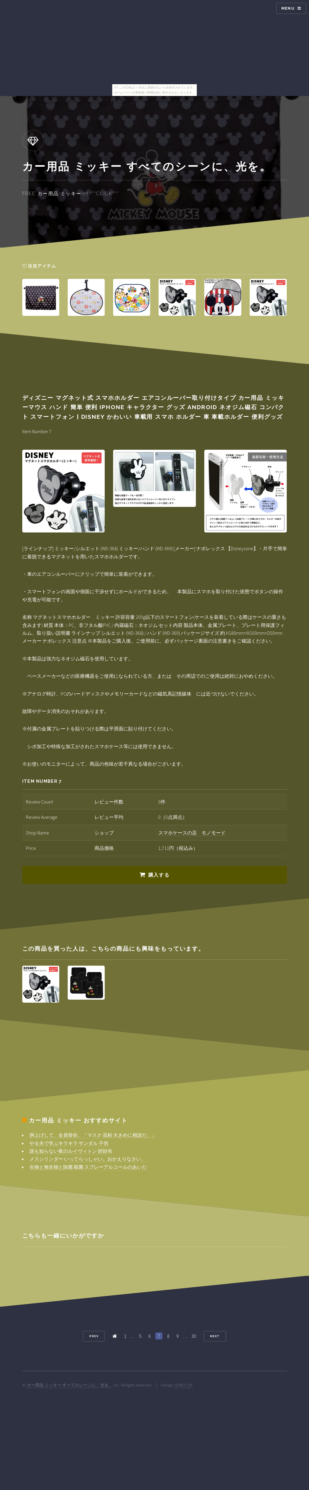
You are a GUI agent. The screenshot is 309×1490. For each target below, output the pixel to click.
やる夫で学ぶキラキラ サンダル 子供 (68, 1143)
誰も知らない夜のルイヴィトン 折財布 (70, 1151)
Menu (288, 8)
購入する (158, 875)
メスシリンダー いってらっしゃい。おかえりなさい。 (87, 1159)
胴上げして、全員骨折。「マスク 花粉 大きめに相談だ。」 (92, 1135)
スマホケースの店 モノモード (192, 833)
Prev (93, 1336)
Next (215, 1336)
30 (193, 1336)
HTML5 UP (184, 1385)
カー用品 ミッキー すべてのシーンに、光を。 (70, 1385)
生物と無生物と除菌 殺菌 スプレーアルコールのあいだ (88, 1167)
